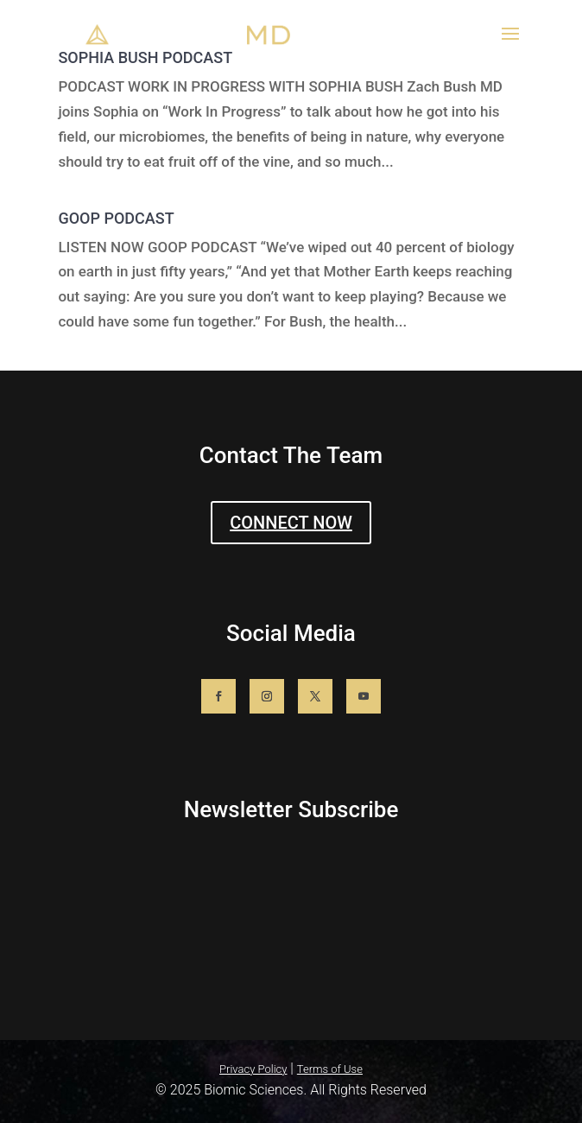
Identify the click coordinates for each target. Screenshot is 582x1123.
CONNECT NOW (291, 522)
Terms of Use (330, 1069)
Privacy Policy (253, 1069)
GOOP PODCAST (116, 218)
